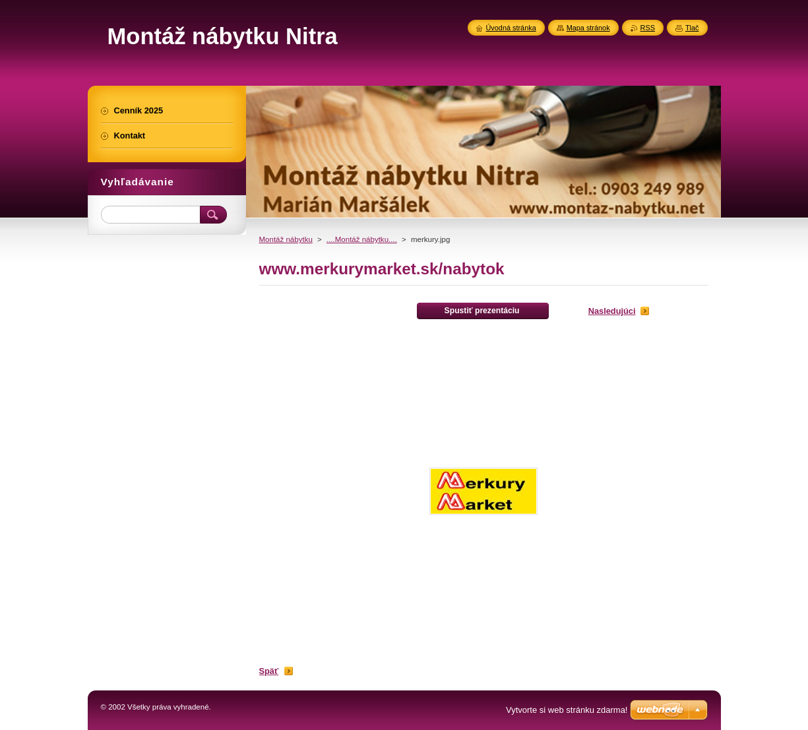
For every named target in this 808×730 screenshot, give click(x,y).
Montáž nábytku (286, 239)
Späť (269, 671)
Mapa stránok (588, 28)
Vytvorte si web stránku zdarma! (566, 710)
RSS (647, 28)
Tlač (692, 28)
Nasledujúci (612, 311)
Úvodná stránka (511, 28)
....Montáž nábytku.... (361, 239)
